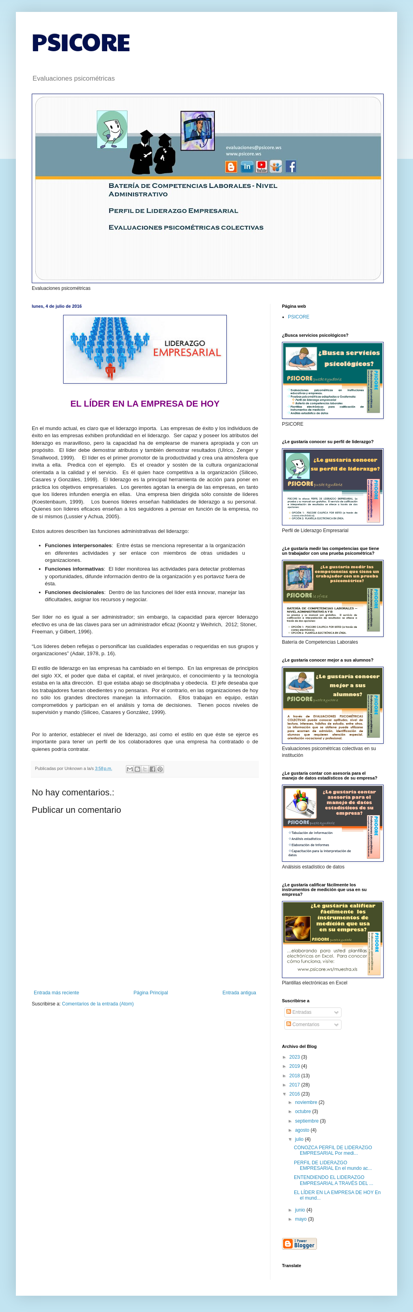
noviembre (306, 1102)
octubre (303, 1111)
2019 (295, 1066)
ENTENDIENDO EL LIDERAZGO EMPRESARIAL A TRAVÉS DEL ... (333, 1180)
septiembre (307, 1121)
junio (301, 1210)
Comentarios (302, 1024)
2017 (295, 1085)
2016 (295, 1094)
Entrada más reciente (56, 993)
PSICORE (81, 41)
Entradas (298, 1012)
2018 (295, 1076)
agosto (303, 1130)
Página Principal (150, 993)
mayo (301, 1219)
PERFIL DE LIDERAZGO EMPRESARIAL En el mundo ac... (333, 1165)
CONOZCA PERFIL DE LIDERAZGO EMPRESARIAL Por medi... (333, 1150)
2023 (295, 1057)
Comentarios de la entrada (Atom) (98, 1004)
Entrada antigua (239, 993)
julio (300, 1139)
